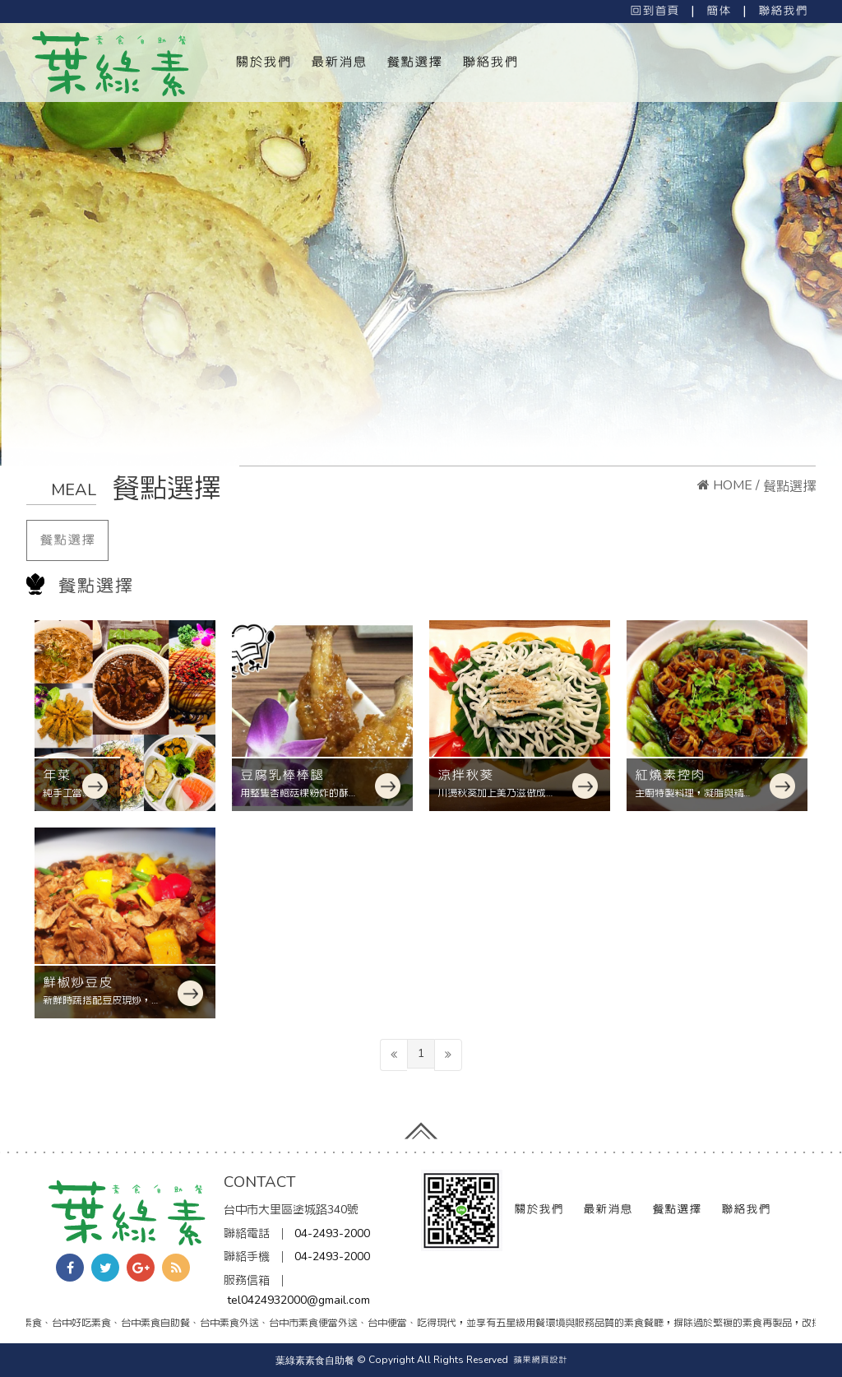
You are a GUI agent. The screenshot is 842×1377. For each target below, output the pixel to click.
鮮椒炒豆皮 (78, 982)
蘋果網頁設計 (540, 1359)
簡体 (718, 11)
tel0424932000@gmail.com (298, 1300)
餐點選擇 (414, 62)
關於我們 (263, 62)
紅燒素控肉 (670, 775)
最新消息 (339, 62)
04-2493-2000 (332, 1233)
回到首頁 (654, 11)
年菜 (57, 775)
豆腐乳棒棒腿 (282, 775)
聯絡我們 (782, 11)
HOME (724, 485)
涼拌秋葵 (465, 775)
